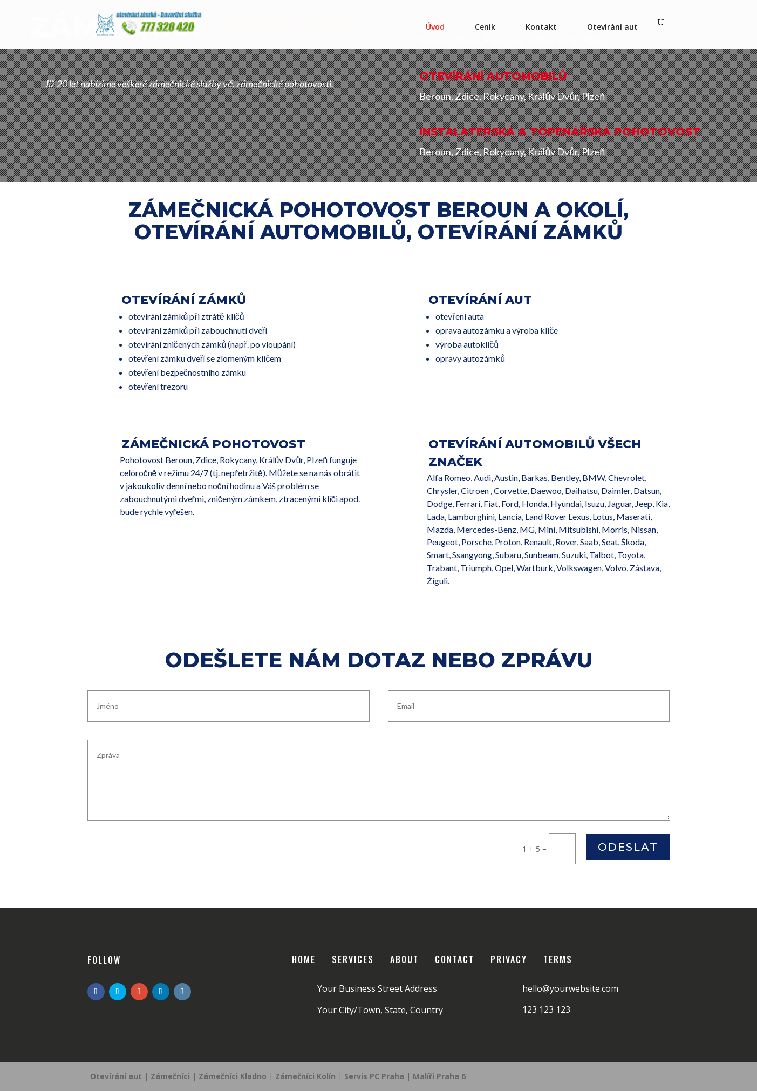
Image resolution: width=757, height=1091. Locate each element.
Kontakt (541, 27)
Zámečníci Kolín (306, 1076)
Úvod (435, 27)
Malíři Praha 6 (439, 1076)
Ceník (485, 27)
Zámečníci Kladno (234, 1076)
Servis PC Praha (375, 1076)
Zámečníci (170, 1076)
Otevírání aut (612, 27)
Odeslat (628, 847)
